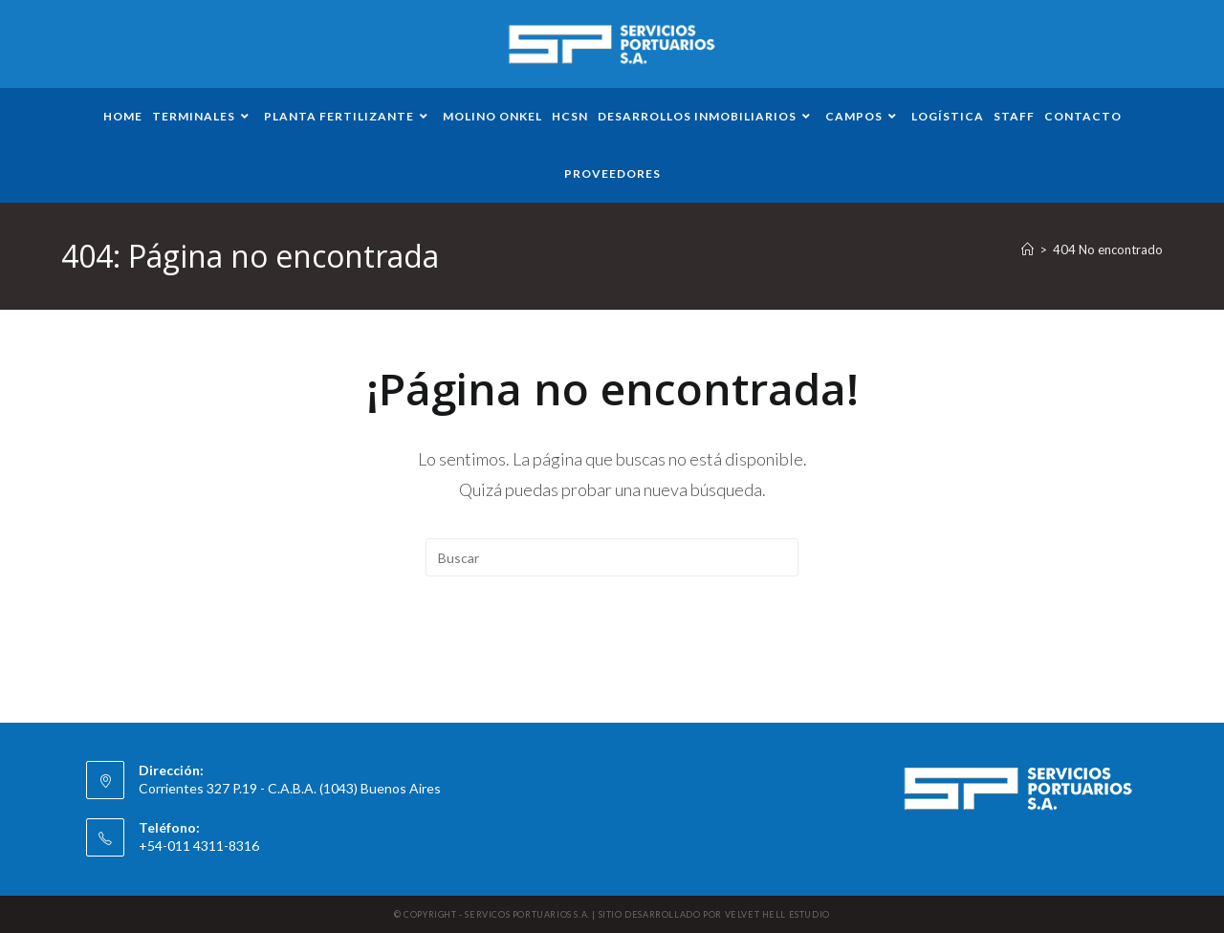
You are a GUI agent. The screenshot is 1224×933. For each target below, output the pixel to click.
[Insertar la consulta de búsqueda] (612, 557)
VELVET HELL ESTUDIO (777, 914)
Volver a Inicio (612, 654)
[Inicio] (1027, 249)
